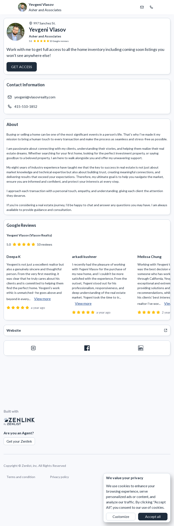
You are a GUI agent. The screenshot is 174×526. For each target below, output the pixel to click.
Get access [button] (21, 67)
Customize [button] (121, 516)
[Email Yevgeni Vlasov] (142, 7)
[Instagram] (33, 348)
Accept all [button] (153, 516)
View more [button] (42, 299)
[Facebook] (87, 348)
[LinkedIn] (140, 348)
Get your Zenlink (19, 441)
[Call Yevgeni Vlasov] (151, 7)
